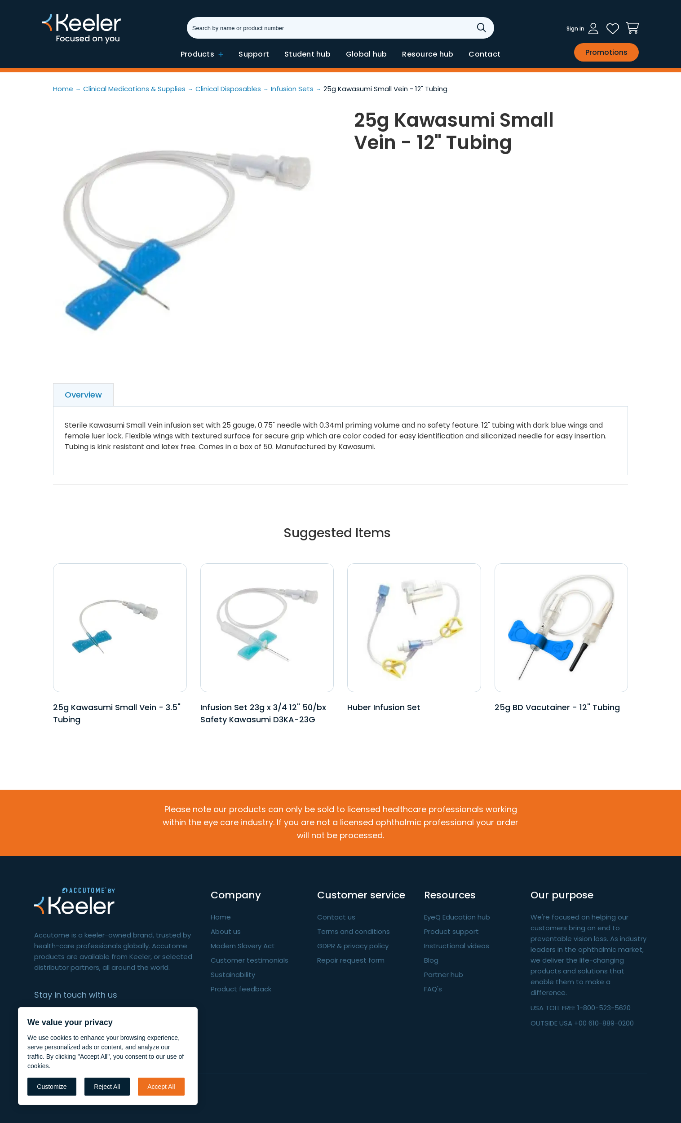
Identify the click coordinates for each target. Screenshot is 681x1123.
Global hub (366, 54)
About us (226, 931)
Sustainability (233, 974)
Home (221, 917)
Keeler (53, 43)
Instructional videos (456, 946)
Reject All (107, 1086)
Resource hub (427, 54)
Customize (51, 1086)
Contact (484, 54)
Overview (83, 394)
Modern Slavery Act (243, 946)
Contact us (336, 917)
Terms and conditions (353, 931)
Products (202, 54)
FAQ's (433, 989)
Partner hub (443, 974)
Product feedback (241, 989)
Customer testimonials (249, 960)
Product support (451, 931)
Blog (431, 960)
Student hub (307, 54)
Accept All (161, 1086)
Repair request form (351, 960)
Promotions (606, 52)
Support (254, 54)
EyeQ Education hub (457, 917)
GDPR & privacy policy (353, 946)
